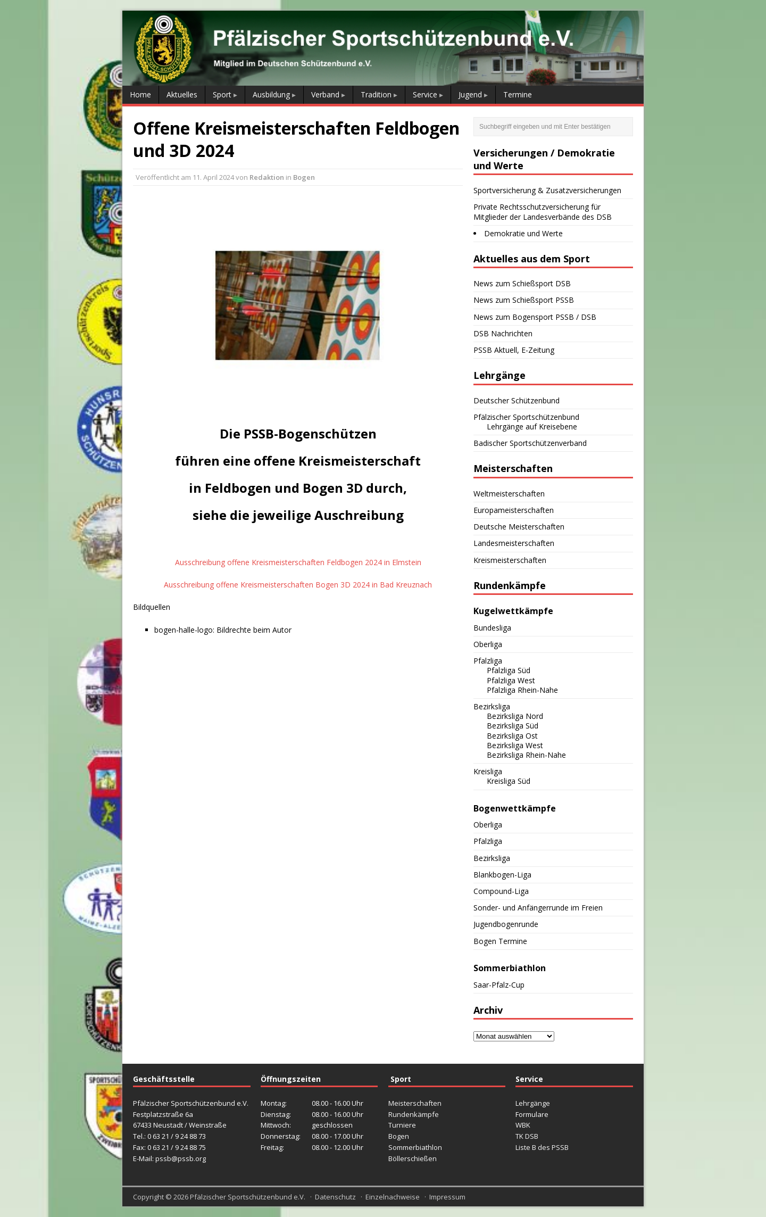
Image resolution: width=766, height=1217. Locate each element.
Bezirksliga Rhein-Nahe (526, 755)
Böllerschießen (412, 1158)
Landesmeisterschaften (513, 543)
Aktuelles (181, 94)
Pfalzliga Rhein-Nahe (522, 690)
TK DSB (526, 1136)
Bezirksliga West (515, 745)
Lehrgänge (532, 1103)
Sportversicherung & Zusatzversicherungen (547, 190)
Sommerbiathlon (415, 1147)
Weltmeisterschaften (509, 494)
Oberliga (487, 644)
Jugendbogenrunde (505, 924)
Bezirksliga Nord (515, 716)
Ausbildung (271, 94)
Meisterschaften (415, 1103)
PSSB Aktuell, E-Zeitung (513, 350)
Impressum (447, 1197)
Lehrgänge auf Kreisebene (532, 426)
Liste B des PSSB (542, 1147)
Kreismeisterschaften (509, 560)
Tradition (376, 94)
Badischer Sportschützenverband (530, 443)
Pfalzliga (487, 661)
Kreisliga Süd (508, 781)
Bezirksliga (491, 706)
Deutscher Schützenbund (516, 400)
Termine (517, 94)
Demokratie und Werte (523, 233)
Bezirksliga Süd (512, 726)
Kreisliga (487, 771)
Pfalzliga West (511, 680)
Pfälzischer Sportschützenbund (526, 417)
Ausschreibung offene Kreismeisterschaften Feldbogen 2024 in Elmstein (298, 562)
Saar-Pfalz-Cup (498, 985)
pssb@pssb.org (180, 1158)
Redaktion (266, 177)
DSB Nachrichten (502, 333)
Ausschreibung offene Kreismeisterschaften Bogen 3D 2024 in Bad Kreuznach (298, 584)
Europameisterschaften (513, 510)
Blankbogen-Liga (502, 875)
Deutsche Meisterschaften (518, 526)
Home (140, 94)
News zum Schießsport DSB (522, 283)
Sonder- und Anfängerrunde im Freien (538, 908)
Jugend (470, 94)
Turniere (402, 1125)
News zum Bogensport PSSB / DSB (534, 317)
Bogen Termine (500, 941)
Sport (222, 94)
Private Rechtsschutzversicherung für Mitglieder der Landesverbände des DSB (542, 211)
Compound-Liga (501, 891)
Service (425, 94)
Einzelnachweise (392, 1197)
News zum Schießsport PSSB (523, 300)
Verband (325, 94)
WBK (522, 1125)
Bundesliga (492, 628)
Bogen (304, 177)
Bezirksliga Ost (512, 736)
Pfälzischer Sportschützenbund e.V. (247, 1197)
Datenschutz (335, 1197)
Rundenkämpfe (413, 1114)
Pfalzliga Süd (508, 670)
